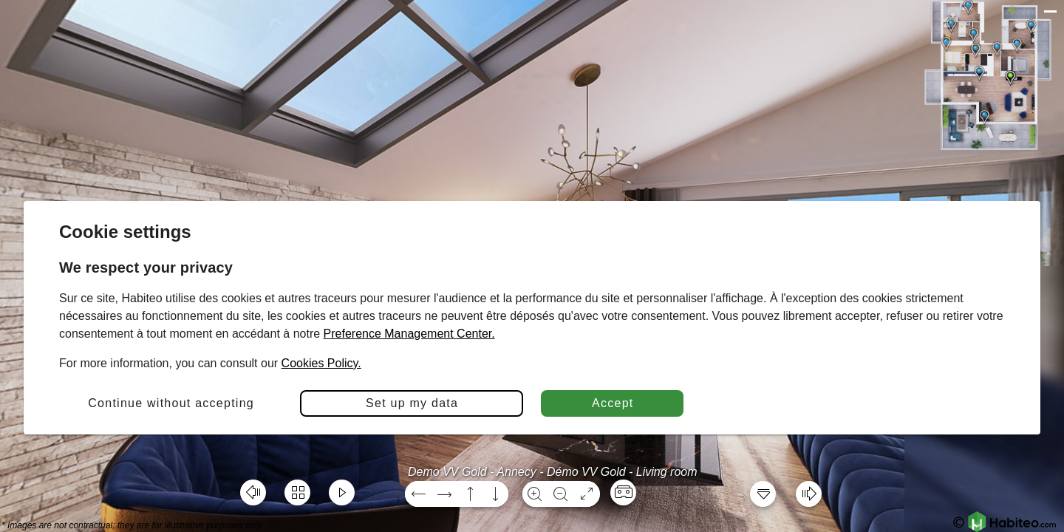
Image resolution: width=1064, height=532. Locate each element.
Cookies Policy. (321, 363)
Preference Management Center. (409, 333)
